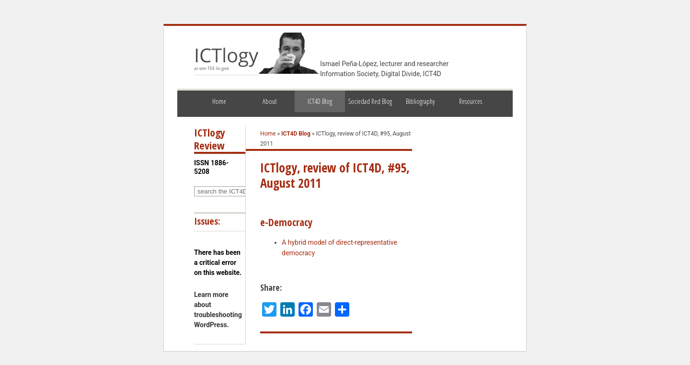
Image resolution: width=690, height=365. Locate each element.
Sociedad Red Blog (370, 101)
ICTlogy (226, 59)
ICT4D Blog (320, 101)
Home (219, 101)
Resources (470, 101)
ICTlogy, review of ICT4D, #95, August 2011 (335, 175)
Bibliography (420, 101)
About (269, 101)
